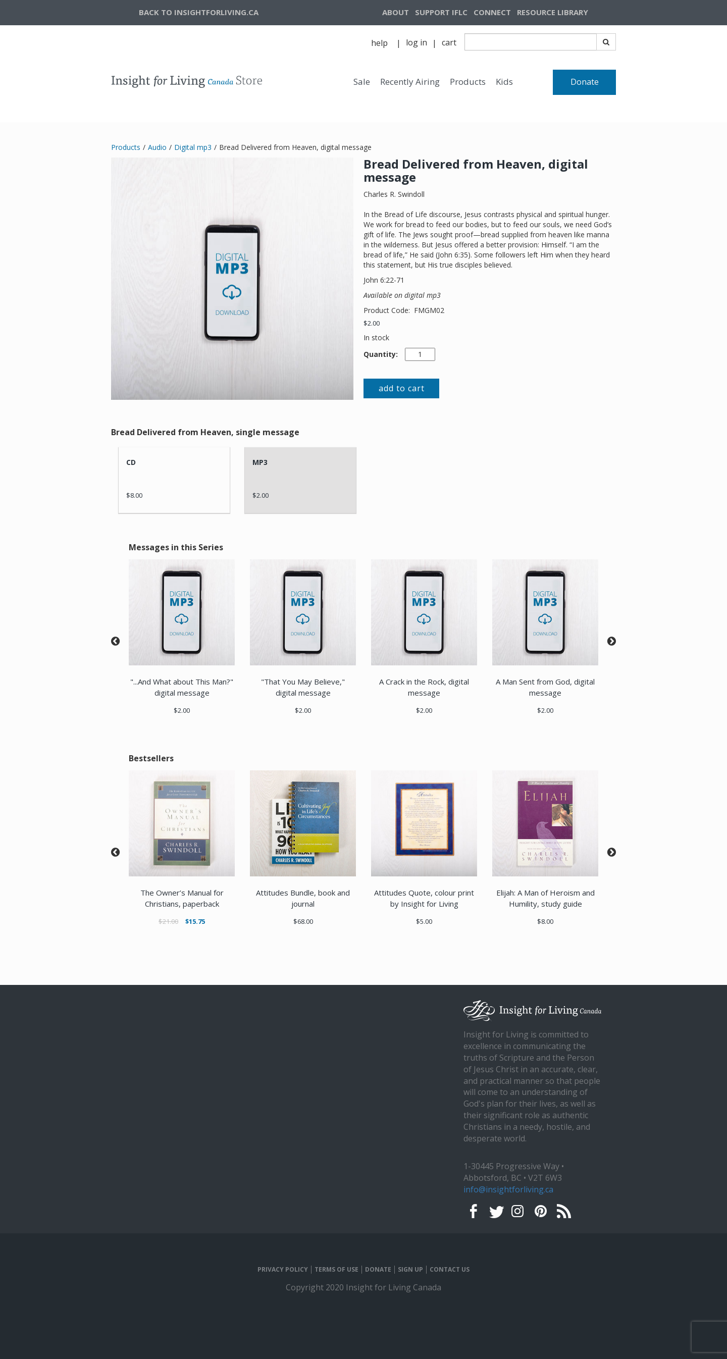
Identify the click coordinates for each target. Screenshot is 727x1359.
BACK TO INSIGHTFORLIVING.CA (198, 12)
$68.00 (303, 921)
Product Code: (388, 310)
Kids (504, 81)
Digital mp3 (193, 147)
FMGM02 (429, 310)
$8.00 (134, 495)
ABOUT (395, 12)
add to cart (402, 388)
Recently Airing (410, 81)
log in (416, 42)
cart (449, 42)
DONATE (378, 1270)
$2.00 (372, 323)
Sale (361, 81)
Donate (584, 82)
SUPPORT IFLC (441, 12)
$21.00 (168, 921)
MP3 (260, 462)
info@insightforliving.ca (508, 1189)
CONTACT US (450, 1270)
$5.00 (424, 921)
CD (131, 462)
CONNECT (492, 12)
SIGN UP (410, 1270)
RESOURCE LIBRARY (552, 12)
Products (468, 81)
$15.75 (195, 921)
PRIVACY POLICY (282, 1270)
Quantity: (381, 354)
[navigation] (565, 12)
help (379, 42)
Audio (157, 147)
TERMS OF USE (336, 1270)
